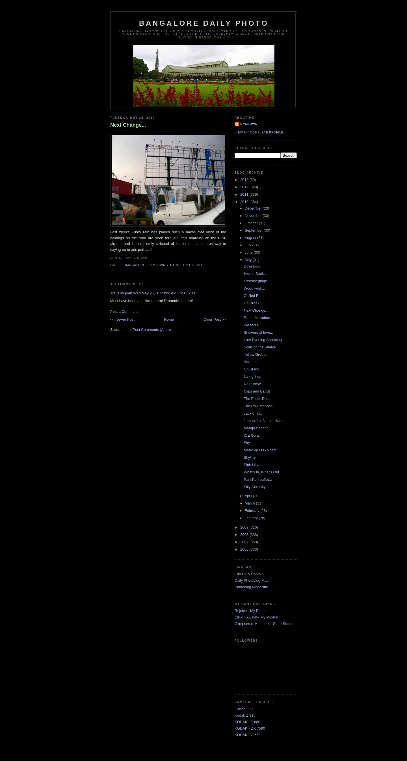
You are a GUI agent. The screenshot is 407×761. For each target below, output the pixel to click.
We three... (252, 325)
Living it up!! (253, 376)
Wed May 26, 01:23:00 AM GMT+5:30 (164, 293)
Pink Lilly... (252, 465)
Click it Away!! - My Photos (256, 617)
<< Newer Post (122, 319)
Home (169, 319)
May (249, 260)
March (250, 503)
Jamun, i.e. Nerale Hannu (264, 421)
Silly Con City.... (256, 487)
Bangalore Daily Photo (204, 23)
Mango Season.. (257, 428)
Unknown (248, 124)
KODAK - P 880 (247, 722)
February (253, 510)
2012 (245, 187)
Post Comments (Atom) (152, 329)
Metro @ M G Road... (261, 450)
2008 (245, 535)
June (249, 252)
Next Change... (128, 125)
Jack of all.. (253, 413)
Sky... (248, 443)
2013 (245, 180)
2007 (245, 542)
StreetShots (192, 265)
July (248, 245)
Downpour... (253, 266)
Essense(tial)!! (255, 281)
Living (162, 265)
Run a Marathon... (258, 318)
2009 (245, 527)
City (151, 265)
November (254, 216)
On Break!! (252, 303)
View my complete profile (259, 132)
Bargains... (252, 362)
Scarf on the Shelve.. (261, 347)
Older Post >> (215, 319)
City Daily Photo (248, 574)
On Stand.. (252, 369)
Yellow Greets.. (256, 354)
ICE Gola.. (252, 435)
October (252, 223)
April (249, 496)
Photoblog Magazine (251, 587)
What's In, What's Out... (263, 472)
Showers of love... (258, 332)
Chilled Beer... (255, 296)
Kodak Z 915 (245, 715)
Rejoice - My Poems (251, 611)
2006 (245, 549)
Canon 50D (244, 709)
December (254, 208)
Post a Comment (124, 311)
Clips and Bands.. (258, 391)
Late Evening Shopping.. (264, 340)
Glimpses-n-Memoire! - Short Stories (264, 624)
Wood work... (254, 288)
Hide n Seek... (255, 273)
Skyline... (251, 457)
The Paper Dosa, (257, 398)
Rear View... (253, 384)
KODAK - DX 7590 (250, 728)
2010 (245, 202)
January (252, 518)
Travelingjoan (121, 293)
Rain (174, 265)
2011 (245, 194)
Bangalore (135, 265)
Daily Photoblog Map (252, 580)
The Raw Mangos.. (259, 406)
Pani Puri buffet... (258, 479)
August (251, 238)
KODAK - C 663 (248, 735)
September (254, 230)
